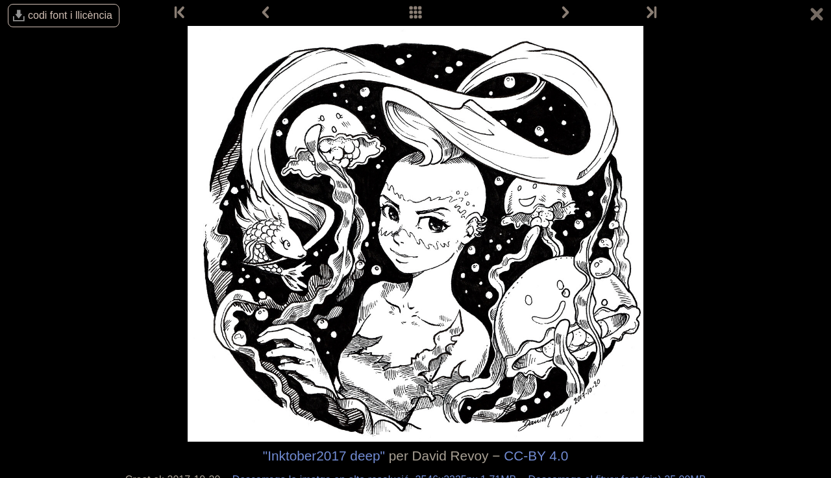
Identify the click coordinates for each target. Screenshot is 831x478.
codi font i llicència (70, 15)
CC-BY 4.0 (536, 455)
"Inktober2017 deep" (324, 455)
